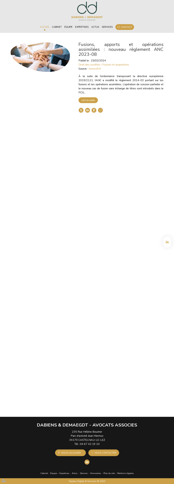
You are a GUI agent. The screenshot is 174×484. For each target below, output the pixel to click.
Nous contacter (105, 452)
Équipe (68, 27)
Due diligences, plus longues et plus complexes (102, 277)
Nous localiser (71, 452)
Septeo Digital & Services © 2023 (87, 481)
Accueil (44, 27)
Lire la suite (88, 100)
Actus (95, 27)
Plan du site (109, 473)
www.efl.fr (95, 69)
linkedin (167, 242)
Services (107, 27)
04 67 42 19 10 (90, 444)
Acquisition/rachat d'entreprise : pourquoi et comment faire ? (102, 184)
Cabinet (57, 27)
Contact (126, 27)
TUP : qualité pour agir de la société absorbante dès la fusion (102, 373)
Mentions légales (125, 473)
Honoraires (95, 473)
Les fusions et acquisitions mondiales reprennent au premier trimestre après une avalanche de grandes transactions (102, 139)
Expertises (82, 27)
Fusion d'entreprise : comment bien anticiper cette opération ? (102, 230)
